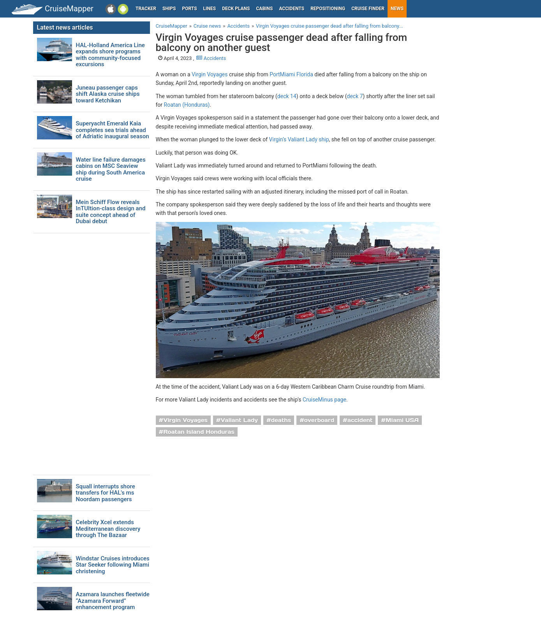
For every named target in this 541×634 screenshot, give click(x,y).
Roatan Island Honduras (198, 431)
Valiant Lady (239, 420)
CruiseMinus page (324, 399)
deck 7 (355, 96)
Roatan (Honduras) (187, 105)
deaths (281, 420)
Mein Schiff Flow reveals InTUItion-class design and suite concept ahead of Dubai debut (111, 212)
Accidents (291, 8)
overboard (319, 420)
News (397, 8)
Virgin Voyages (210, 74)
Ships (169, 8)
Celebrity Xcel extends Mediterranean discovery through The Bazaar (108, 529)
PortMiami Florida (291, 74)
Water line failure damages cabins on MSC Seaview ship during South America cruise (111, 169)
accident (360, 420)
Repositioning (327, 8)
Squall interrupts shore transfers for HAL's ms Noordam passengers (105, 493)
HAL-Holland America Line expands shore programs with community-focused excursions (110, 55)
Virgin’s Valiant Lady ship (299, 139)
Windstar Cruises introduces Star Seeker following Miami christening (113, 565)
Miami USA (402, 420)
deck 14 (286, 96)
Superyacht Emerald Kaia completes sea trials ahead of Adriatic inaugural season (112, 130)
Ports (189, 8)
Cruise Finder (367, 8)
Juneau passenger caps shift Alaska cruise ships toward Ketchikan (108, 94)
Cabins (264, 8)
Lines (209, 8)
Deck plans (236, 8)
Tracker (146, 8)
